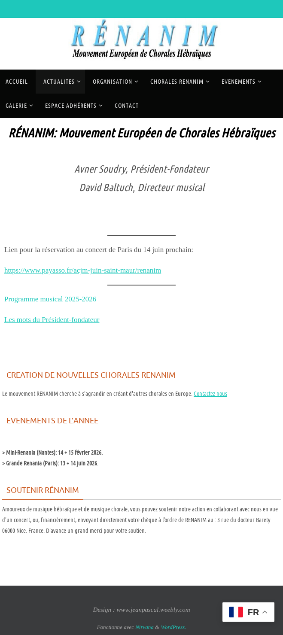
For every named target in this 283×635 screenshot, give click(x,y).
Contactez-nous (210, 394)
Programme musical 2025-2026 (50, 299)
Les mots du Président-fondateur (52, 320)
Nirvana (144, 627)
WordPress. (173, 627)
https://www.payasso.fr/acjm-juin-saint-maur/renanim (83, 270)
